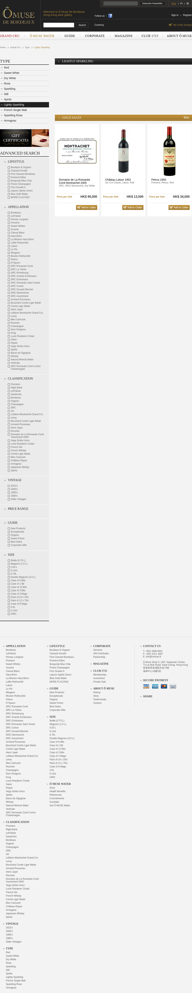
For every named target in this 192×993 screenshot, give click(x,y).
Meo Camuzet (18, 319)
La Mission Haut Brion (22, 239)
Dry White (10, 78)
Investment (99, 678)
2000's (14, 489)
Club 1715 (150, 35)
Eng (174, 3)
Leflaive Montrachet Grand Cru (27, 312)
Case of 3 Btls (18, 590)
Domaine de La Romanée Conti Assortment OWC (27, 435)
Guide (70, 35)
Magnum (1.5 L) (19, 563)
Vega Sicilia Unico (20, 346)
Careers (97, 703)
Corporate (95, 35)
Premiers (15, 384)
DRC (13, 407)
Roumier (15, 322)
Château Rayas (19, 460)
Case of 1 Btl (17, 583)
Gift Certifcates (101, 653)
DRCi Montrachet (20, 292)
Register (187, 15)
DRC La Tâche (18, 269)
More (186, 117)
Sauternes (16, 394)
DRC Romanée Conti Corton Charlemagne (26, 367)
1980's (14, 495)
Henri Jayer (17, 309)
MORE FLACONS (20, 197)
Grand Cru (12, 35)
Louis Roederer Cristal (22, 336)
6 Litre (14, 570)
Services (97, 650)
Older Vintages (18, 499)
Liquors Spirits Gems (22, 190)
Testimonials (99, 699)
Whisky (14, 356)
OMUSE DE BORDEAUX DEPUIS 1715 (20, 15)
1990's (14, 492)
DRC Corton (17, 286)
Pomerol (15, 222)
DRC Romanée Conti (22, 266)
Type (27, 47)
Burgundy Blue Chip (21, 180)
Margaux (15, 252)
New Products (18, 528)
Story (52, 787)
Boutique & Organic (21, 167)
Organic (15, 401)
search (82, 25)
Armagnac (10, 120)
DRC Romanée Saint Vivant (25, 282)
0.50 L (14, 567)
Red (6, 67)
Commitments (57, 798)
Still (6, 94)
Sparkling (9, 88)
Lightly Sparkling (42, 47)
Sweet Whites (18, 226)
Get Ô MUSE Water (60, 805)
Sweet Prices (17, 538)
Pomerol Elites (18, 177)
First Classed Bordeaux (23, 174)
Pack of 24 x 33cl (20, 597)
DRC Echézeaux (19, 279)
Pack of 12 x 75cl (20, 600)
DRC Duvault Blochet (22, 289)
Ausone (15, 229)
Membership (99, 674)
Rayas (14, 342)
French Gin (16, 447)
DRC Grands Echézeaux (23, 276)
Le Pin (14, 249)
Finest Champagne (21, 184)
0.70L (14, 573)
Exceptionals (17, 531)
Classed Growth (19, 170)
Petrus (14, 259)
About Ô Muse (177, 35)
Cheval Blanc (18, 232)
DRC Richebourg (20, 272)
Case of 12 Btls (19, 587)
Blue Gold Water (19, 194)
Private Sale (99, 681)
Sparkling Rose (13, 115)
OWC (13, 613)
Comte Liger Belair (20, 306)
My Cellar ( (182, 25)
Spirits (8, 99)
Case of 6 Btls (18, 580)
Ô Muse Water (42, 35)
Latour (14, 246)
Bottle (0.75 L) (18, 560)
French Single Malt (15, 110)
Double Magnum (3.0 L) (23, 577)
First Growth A (18, 187)
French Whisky (18, 450)
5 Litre (14, 610)
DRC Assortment (19, 296)
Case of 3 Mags (19, 593)
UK (12, 411)
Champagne (17, 326)
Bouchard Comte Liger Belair (26, 302)
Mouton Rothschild (20, 256)
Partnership (99, 657)
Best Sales (16, 541)
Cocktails (54, 802)
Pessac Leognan (19, 219)
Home (3, 47)
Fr (181, 3)
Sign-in (174, 15)
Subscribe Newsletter (153, 3)
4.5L (13, 607)
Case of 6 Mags (19, 603)
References (56, 794)
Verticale (15, 363)
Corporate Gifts (19, 545)
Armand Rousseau (20, 299)
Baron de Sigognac (21, 352)
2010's (14, 485)
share (110, 16)
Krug (13, 332)
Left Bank (16, 216)
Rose (7, 83)
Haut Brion (16, 236)
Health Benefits (57, 791)
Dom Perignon (18, 329)
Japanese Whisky (20, 467)
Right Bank (16, 387)
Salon (14, 339)
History (97, 692)
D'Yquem (15, 262)
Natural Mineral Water (22, 359)
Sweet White (11, 72)
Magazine (123, 35)
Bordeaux (16, 212)
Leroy (14, 316)
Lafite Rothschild (19, 242)
